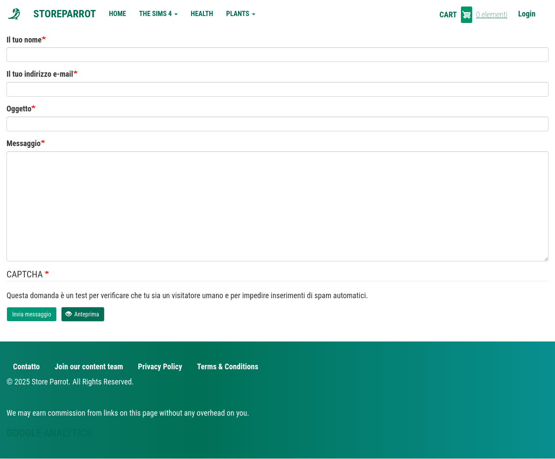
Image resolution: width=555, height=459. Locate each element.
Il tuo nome (24, 39)
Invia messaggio (31, 314)
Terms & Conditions (227, 366)
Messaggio (24, 143)
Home (117, 14)
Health (202, 14)
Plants (240, 14)
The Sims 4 (158, 14)
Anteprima (82, 314)
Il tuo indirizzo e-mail (40, 73)
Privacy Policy (160, 366)
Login (526, 13)
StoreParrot (64, 14)
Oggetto (19, 108)
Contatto (26, 366)
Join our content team (89, 366)
